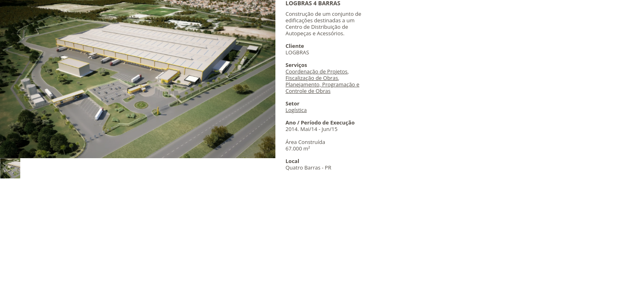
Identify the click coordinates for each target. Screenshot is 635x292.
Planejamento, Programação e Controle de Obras (322, 87)
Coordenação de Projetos (316, 71)
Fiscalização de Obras (312, 78)
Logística (296, 110)
